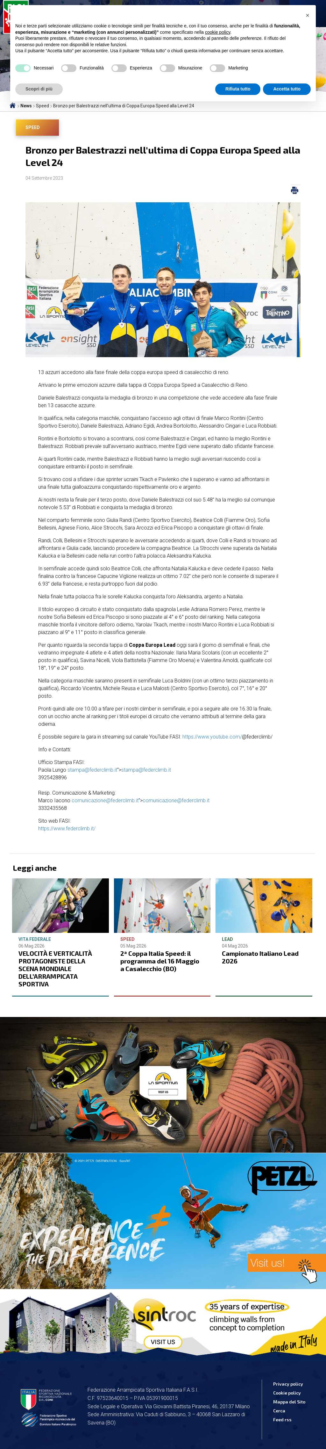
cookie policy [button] (217, 32)
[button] (307, 15)
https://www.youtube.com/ (212, 737)
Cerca (279, 1410)
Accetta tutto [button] (287, 88)
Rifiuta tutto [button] (238, 88)
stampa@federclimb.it (92, 770)
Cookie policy (287, 1392)
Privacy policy (288, 1384)
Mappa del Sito (289, 1401)
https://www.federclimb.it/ (67, 828)
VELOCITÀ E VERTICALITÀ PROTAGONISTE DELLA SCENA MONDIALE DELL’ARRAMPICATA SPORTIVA (55, 968)
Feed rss (282, 1419)
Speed (32, 127)
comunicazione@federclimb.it (105, 800)
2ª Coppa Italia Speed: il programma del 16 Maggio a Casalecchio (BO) (159, 960)
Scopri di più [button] (39, 88)
